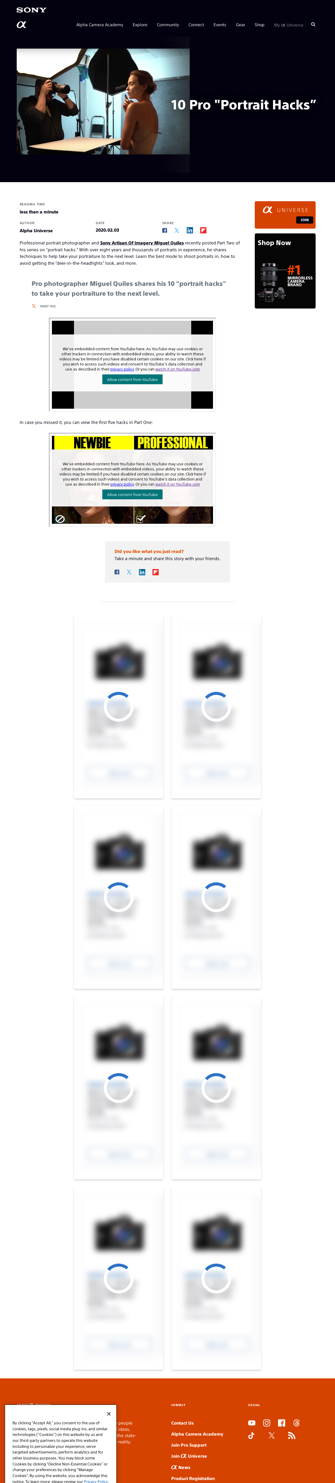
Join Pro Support (188, 1445)
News (180, 1467)
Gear (240, 24)
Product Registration (193, 1478)
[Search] (313, 24)
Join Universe (189, 1456)
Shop (260, 24)
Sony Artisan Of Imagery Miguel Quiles (142, 242)
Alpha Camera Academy (99, 24)
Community (168, 24)
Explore (140, 24)
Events (220, 24)
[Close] (108, 1447)
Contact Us (182, 1422)
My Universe (288, 24)
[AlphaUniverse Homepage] (22, 24)
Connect (196, 24)
